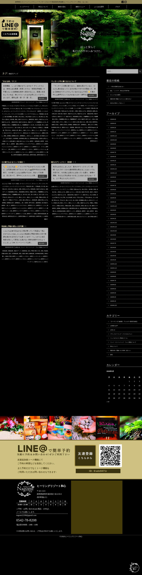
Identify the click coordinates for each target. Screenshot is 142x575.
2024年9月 (114, 150)
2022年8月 (114, 225)
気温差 (11, 279)
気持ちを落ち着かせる (76, 131)
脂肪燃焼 (36, 222)
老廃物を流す (8, 144)
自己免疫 (35, 144)
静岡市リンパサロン (37, 160)
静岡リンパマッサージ (21, 284)
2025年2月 (114, 132)
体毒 (73, 117)
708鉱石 (4, 105)
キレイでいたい (10, 111)
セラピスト (32, 111)
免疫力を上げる (23, 125)
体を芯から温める (20, 122)
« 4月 (108, 439)
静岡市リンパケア (23, 160)
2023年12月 (114, 178)
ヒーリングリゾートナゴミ (83, 112)
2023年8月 (114, 192)
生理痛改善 (31, 279)
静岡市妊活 (92, 153)
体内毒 (30, 122)
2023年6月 (114, 202)
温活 (19, 138)
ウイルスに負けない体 (32, 108)
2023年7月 (114, 197)
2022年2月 (114, 234)
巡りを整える (27, 133)
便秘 (34, 122)
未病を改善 (90, 128)
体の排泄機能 (12, 119)
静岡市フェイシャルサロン (36, 227)
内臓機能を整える (13, 130)
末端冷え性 (33, 136)
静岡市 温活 (65, 233)
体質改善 (89, 117)
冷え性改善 (40, 130)
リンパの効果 (74, 114)
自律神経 (19, 146)
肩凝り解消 (44, 279)
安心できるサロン (16, 133)
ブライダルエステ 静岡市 (21, 114)
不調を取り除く (85, 114)
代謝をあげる (59, 117)
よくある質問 (99, 7)
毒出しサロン (39, 213)
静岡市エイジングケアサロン (13, 155)
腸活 (56, 136)
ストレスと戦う (79, 109)
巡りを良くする (38, 133)
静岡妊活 (92, 230)
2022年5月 (114, 230)
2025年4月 (114, 127)
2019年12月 (114, 333)
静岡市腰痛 (43, 241)
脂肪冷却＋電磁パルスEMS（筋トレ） (123, 387)
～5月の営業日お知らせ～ (119, 87)
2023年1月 (114, 216)
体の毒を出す (27, 203)
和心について (43, 7)
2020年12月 (114, 286)
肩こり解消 (19, 222)
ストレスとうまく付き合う (64, 109)
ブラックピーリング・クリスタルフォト (124, 366)
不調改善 (13, 203)
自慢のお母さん (8, 149)
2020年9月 (114, 295)
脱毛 (111, 391)
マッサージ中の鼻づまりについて (68, 81)
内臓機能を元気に (80, 125)
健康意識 (8, 125)
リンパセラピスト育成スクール (121, 370)
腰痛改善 (5, 281)
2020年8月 (114, 300)
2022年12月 (114, 220)
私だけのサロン (35, 138)
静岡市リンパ (26, 157)
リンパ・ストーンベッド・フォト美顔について (30, 102)
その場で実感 (57, 106)
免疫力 (14, 125)
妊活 (66, 128)
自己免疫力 (11, 146)
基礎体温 (31, 276)
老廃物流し (18, 144)
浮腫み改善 (58, 224)
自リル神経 (62, 136)
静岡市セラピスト (84, 142)
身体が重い (24, 281)
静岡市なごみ (62, 142)
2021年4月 (114, 276)
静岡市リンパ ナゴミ (40, 157)
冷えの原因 (92, 211)
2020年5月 (114, 314)
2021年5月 (114, 272)
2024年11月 (114, 141)
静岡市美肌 (29, 168)
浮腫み (76, 222)
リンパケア (78, 203)
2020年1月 (114, 328)
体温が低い (78, 205)
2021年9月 (114, 253)
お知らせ (59, 103)
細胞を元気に (35, 141)
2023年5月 (114, 206)
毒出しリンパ (12, 138)
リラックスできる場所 (13, 116)
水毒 (86, 131)
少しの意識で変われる (63, 216)
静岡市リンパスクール (60, 150)
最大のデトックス (27, 213)
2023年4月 (114, 211)
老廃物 (78, 133)
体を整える (9, 122)
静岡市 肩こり (32, 152)
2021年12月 (114, 239)
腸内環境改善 (89, 227)
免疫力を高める (10, 127)
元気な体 (58, 120)
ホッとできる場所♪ (117, 96)
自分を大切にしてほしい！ (119, 105)
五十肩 (19, 203)
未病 (83, 128)
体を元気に (29, 119)
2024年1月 (114, 174)
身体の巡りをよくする (40, 149)
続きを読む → (41, 98)
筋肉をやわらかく (23, 141)
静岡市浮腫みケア (31, 238)
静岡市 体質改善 (9, 152)
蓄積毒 (93, 136)
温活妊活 (69, 224)
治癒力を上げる (67, 222)
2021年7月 (114, 262)
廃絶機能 (16, 136)
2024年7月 (114, 160)
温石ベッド (25, 138)
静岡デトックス (82, 230)
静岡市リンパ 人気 (9, 160)
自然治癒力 (27, 149)
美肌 (42, 141)
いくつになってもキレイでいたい (20, 105)
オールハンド (80, 106)
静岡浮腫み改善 (65, 238)
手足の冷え (24, 136)
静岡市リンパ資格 (24, 165)
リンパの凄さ (64, 114)
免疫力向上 (87, 123)
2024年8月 (114, 155)
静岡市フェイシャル (19, 227)
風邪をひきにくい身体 (39, 290)
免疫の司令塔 (70, 208)
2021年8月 (114, 258)
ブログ (117, 7)
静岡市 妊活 (21, 152)
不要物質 (43, 116)
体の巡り (68, 117)
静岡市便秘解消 (37, 165)
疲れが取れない (9, 219)
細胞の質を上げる (29, 219)
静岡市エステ (28, 155)
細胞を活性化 (70, 133)
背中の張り (28, 222)
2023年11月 (114, 183)
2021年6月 (114, 267)
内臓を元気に (29, 208)
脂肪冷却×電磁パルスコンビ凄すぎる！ (124, 101)
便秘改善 (13, 276)
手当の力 (17, 213)
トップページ (24, 7)
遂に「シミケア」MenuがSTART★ (122, 91)
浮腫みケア (28, 216)
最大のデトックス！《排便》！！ (68, 175)
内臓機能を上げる (33, 127)
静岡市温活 (42, 238)
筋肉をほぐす (12, 141)
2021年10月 (114, 248)
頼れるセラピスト (78, 238)
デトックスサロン (66, 112)
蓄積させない (85, 136)
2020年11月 (114, 290)
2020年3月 (114, 318)
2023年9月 (114, 188)
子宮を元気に (86, 214)
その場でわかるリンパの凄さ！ (17, 175)
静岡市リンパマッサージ (24, 163)
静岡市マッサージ (14, 157)
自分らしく (27, 144)
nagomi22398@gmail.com (29, 553)
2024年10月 (114, 146)
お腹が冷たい (56, 200)
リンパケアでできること (30, 116)
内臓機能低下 (25, 130)
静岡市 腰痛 (43, 152)
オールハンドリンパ (32, 197)
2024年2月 (114, 169)
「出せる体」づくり (11, 81)
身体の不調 (33, 281)
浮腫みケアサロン (39, 216)
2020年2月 (114, 323)
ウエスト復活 (19, 197)
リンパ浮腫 (87, 203)
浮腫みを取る (19, 216)
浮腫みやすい (84, 222)
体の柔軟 (21, 119)
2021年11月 (114, 244)
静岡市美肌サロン (40, 168)
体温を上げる (80, 117)
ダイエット (44, 197)
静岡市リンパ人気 (11, 165)
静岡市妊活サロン (17, 238)
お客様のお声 (115, 356)
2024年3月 (114, 164)
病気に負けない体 (80, 224)
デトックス (6, 200)
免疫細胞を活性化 (18, 208)
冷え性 (33, 130)
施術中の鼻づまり (75, 128)
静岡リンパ (42, 281)
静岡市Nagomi (72, 139)
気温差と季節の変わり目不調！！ (18, 248)
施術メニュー (80, 7)
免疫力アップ (21, 127)
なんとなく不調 (68, 106)
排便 (92, 216)
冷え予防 (65, 214)
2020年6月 (114, 309)
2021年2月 (114, 281)
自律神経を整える (29, 146)
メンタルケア (36, 114)
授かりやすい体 (84, 216)
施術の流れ (62, 7)
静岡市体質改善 (42, 235)
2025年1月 (114, 136)
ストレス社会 (91, 109)
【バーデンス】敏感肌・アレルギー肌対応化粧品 (125, 350)
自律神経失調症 (42, 146)
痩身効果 (19, 219)
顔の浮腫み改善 (90, 238)
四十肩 (31, 211)
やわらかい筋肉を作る (15, 108)
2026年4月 (114, 122)
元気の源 (65, 120)
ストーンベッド (22, 111)
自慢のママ (19, 149)
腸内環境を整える (77, 227)
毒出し (40, 136)
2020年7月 (114, 304)
